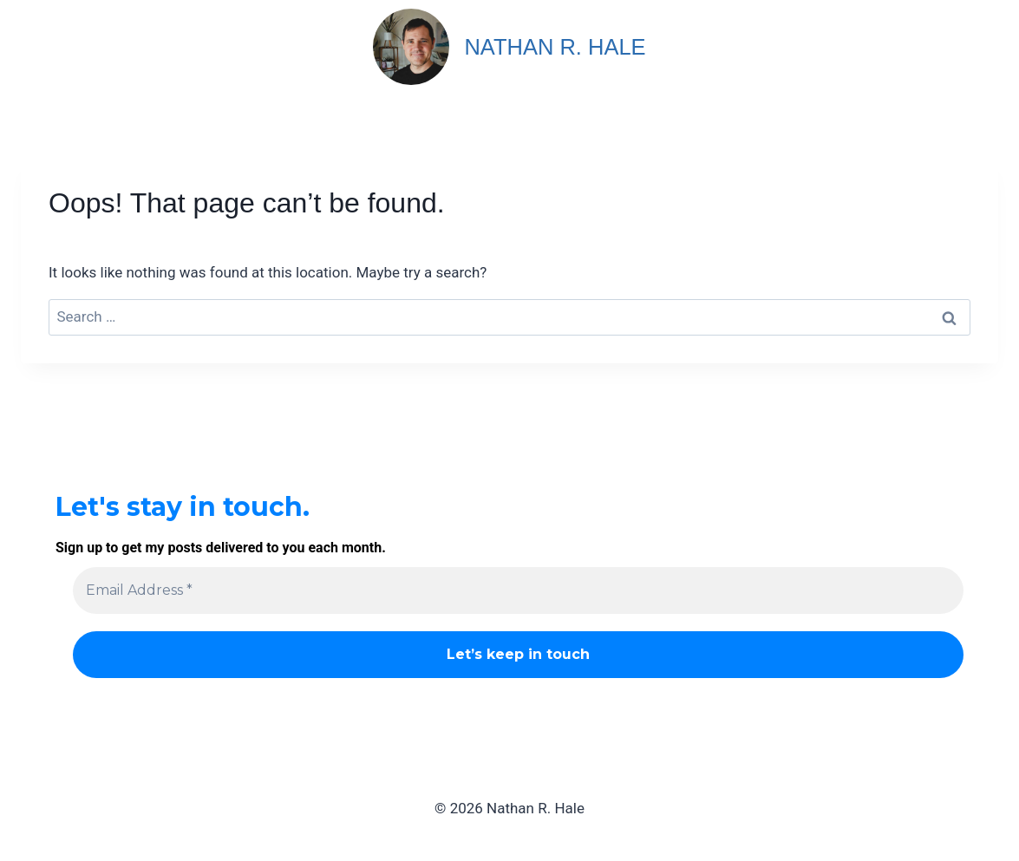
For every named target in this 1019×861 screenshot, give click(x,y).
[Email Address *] (518, 590)
